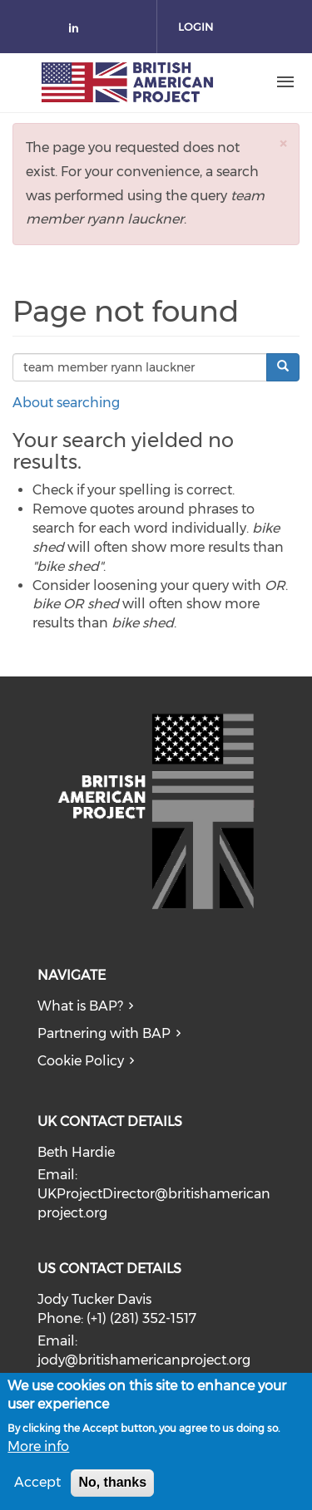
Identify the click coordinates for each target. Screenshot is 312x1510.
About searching (66, 403)
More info (38, 1452)
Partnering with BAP (104, 1033)
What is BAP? (80, 1006)
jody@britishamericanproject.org (143, 1360)
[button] (283, 143)
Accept (37, 1489)
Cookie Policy (80, 1061)
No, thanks (112, 1489)
